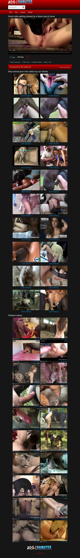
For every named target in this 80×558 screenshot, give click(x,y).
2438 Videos (54, 312)
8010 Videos (54, 120)
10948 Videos (54, 96)
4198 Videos (54, 168)
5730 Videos (54, 144)
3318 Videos (26, 216)
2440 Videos (26, 312)
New (16, 12)
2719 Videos (26, 264)
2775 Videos (54, 240)
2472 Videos (54, 288)
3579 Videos (54, 192)
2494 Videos (26, 288)
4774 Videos (26, 168)
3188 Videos (54, 216)
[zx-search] (16, 7)
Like (12, 57)
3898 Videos (26, 192)
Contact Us (40, 553)
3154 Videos (26, 240)
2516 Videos (54, 264)
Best (11, 12)
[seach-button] (23, 7)
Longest (22, 12)
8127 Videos (26, 120)
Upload (30, 12)
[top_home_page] (21, 2)
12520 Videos (26, 96)
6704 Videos (26, 144)
